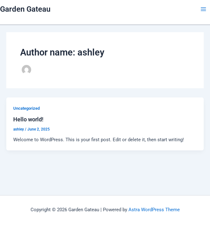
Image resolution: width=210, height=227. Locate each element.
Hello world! (28, 119)
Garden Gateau (25, 9)
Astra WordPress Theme (154, 209)
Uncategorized (26, 108)
